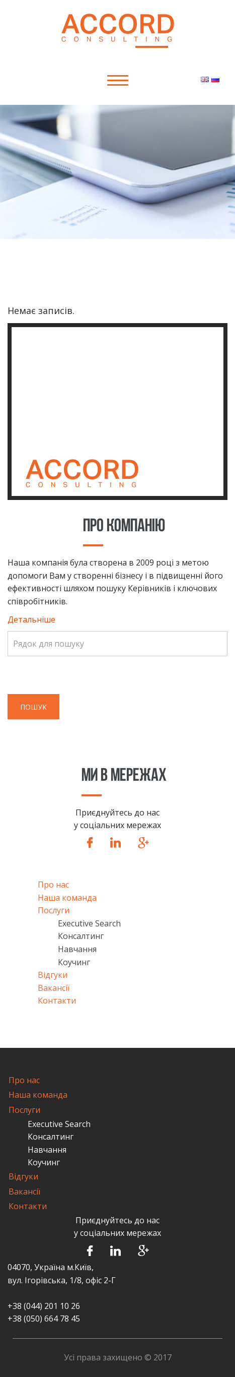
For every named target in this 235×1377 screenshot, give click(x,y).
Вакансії (53, 987)
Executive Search (89, 923)
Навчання (77, 949)
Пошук (33, 707)
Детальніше (31, 619)
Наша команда (67, 897)
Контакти (57, 1000)
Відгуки (52, 974)
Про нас (53, 884)
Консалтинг (81, 936)
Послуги (53, 910)
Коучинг (74, 962)
